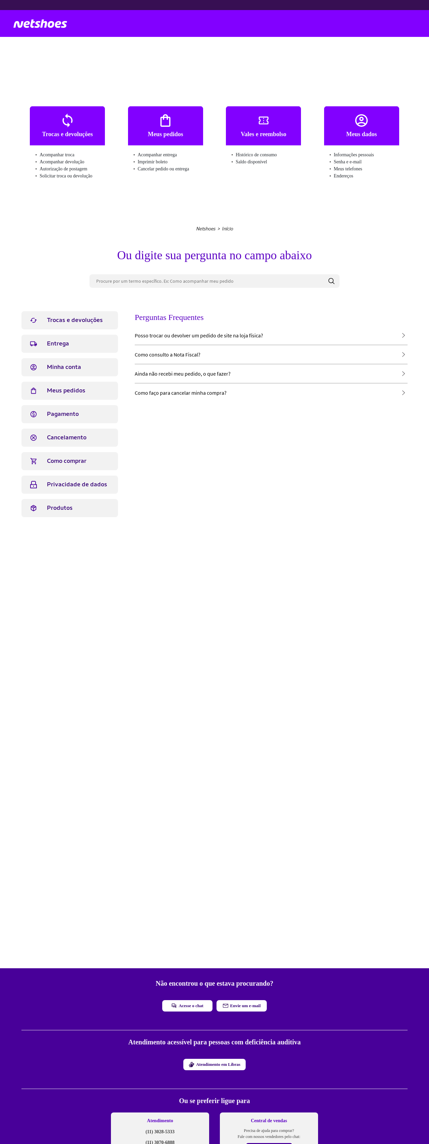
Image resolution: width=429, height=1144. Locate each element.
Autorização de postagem (63, 168)
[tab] (69, 320)
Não (244, 550)
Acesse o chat (187, 1006)
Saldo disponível (251, 161)
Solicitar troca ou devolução (66, 175)
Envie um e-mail (242, 1005)
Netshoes (205, 229)
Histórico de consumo (256, 154)
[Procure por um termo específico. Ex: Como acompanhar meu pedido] (214, 281)
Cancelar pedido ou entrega (163, 168)
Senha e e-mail (348, 161)
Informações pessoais (354, 154)
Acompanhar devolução (62, 161)
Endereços (343, 175)
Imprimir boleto (153, 161)
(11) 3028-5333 (160, 1131)
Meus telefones (348, 168)
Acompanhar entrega (157, 154)
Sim (212, 550)
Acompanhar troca (57, 154)
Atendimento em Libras (214, 1064)
